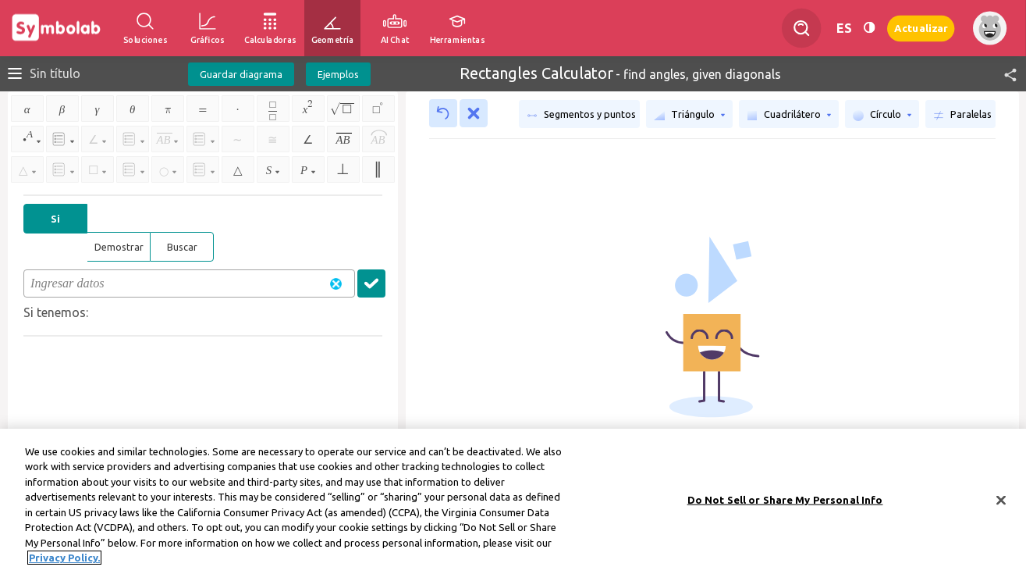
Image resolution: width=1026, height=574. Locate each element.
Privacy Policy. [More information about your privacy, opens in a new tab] (64, 564)
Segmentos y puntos (581, 115)
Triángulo (689, 115)
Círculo (882, 115)
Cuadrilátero (789, 115)
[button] (1003, 73)
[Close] (1001, 507)
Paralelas (962, 115)
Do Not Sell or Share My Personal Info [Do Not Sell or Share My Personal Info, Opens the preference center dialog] (785, 506)
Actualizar (920, 28)
